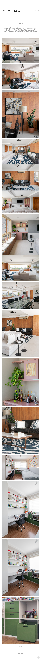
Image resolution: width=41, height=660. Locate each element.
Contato (10, 11)
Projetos (4, 10)
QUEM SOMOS (4, 11)
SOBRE (8, 10)
